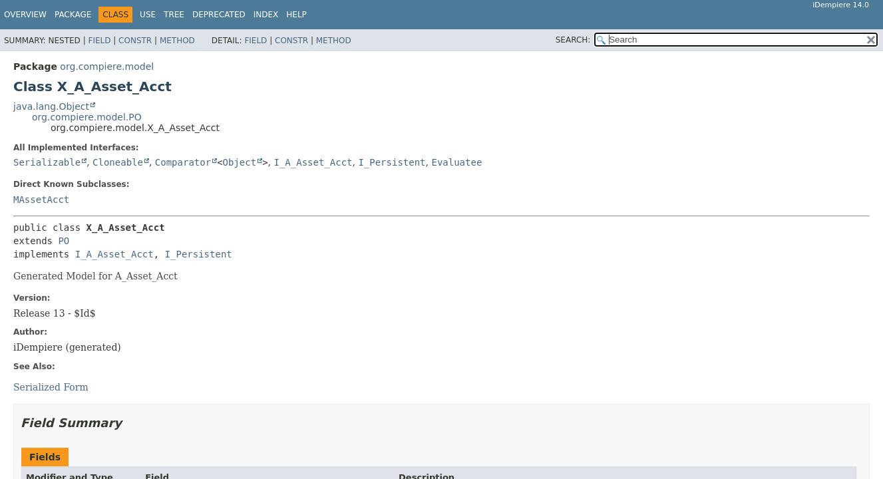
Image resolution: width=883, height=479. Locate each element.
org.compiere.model (107, 66)
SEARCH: (573, 40)
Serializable (47, 162)
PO (63, 241)
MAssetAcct (41, 199)
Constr (135, 40)
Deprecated (219, 14)
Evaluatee (456, 162)
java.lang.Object (51, 106)
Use (148, 14)
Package (73, 14)
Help (296, 14)
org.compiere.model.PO (87, 117)
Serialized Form (50, 387)
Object (240, 162)
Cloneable (117, 162)
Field (99, 40)
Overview (25, 14)
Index (266, 14)
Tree (174, 14)
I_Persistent (391, 162)
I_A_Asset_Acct (312, 162)
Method (177, 40)
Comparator (183, 162)
